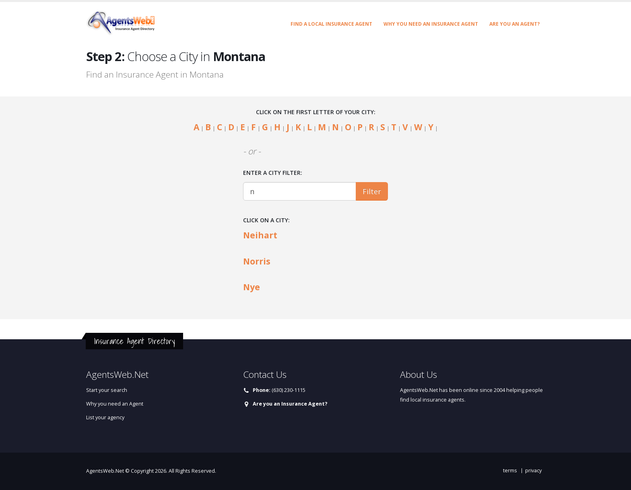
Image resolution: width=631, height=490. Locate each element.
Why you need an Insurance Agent (431, 24)
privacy (533, 470)
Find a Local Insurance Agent (331, 24)
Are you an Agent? (514, 24)
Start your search (106, 390)
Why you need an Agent (114, 403)
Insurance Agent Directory (134, 341)
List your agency (105, 417)
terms (510, 470)
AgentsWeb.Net (105, 470)
